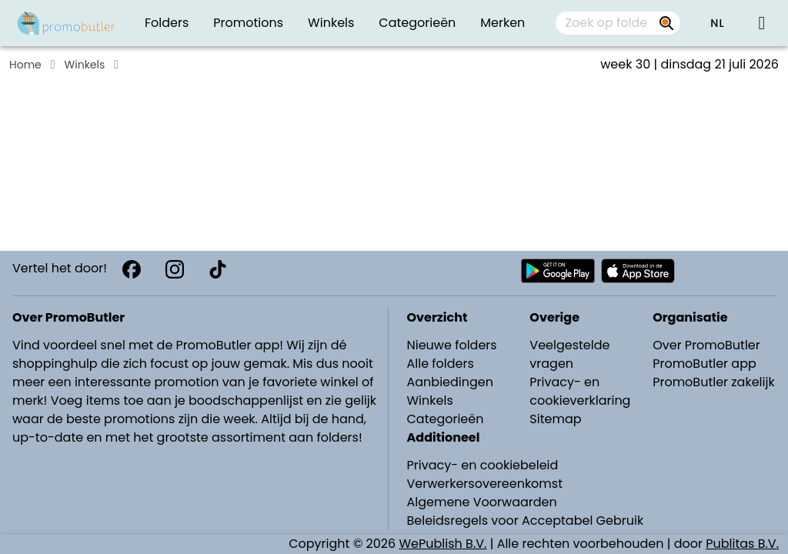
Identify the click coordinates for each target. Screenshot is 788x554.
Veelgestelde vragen (569, 354)
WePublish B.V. (443, 543)
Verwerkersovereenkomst (485, 483)
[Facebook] (131, 269)
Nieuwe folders (452, 345)
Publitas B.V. (742, 543)
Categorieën (445, 419)
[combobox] (618, 23)
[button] (717, 23)
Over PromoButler (706, 345)
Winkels (85, 64)
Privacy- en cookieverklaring (579, 391)
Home (25, 64)
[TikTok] (217, 269)
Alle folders (440, 363)
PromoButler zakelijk (714, 382)
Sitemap (555, 419)
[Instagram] (174, 269)
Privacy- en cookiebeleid (483, 465)
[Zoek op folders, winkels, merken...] (666, 23)
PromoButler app (704, 363)
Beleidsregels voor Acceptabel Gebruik (525, 520)
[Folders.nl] (66, 23)
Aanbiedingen (450, 382)
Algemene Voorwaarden (482, 502)
